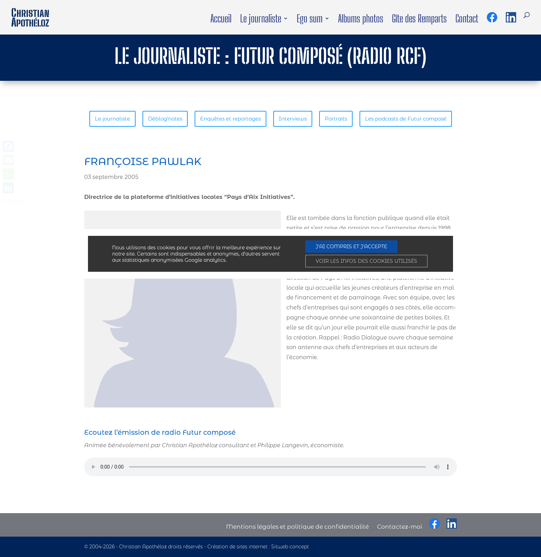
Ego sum (310, 20)
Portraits (273, 118)
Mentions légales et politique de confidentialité (297, 527)
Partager (15, 201)
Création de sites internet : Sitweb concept (258, 547)
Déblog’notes (103, 118)
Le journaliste (260, 20)
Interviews (230, 118)
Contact (466, 20)
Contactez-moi (399, 527)
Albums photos (360, 20)
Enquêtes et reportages (168, 118)
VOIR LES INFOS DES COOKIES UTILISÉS (366, 261)
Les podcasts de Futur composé (343, 118)
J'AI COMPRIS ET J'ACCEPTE (351, 246)
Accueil (221, 20)
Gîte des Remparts (419, 20)
